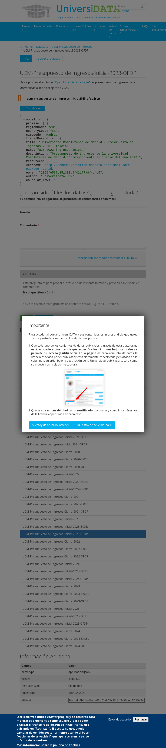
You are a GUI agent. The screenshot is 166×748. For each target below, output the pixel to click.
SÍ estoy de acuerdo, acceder (50, 425)
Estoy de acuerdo (119, 719)
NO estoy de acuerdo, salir (94, 425)
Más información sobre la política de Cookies (48, 745)
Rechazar (140, 719)
